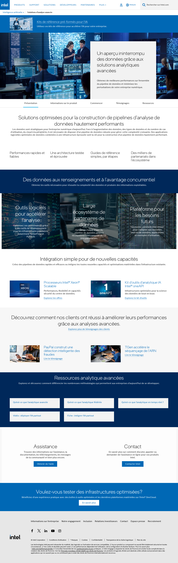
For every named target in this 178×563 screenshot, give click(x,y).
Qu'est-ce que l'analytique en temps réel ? (143, 402)
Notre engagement (71, 521)
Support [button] (34, 5)
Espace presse (138, 521)
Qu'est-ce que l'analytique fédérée (84, 402)
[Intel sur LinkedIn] (46, 531)
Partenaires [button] (88, 5)
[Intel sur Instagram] (59, 531)
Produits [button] (19, 5)
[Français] (130, 5)
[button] (89, 156)
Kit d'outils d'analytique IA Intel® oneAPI (143, 284)
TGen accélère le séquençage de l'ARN (140, 349)
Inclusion (87, 521)
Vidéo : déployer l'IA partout (27, 415)
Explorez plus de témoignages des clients (89, 329)
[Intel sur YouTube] (52, 531)
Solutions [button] (49, 5)
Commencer (96, 103)
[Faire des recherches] (144, 5)
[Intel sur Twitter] (39, 531)
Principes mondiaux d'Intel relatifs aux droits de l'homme (82, 551)
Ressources (148, 103)
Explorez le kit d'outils (136, 298)
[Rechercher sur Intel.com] (162, 5)
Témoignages (122, 103)
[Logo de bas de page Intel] (15, 537)
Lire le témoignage (53, 358)
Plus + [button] (102, 5)
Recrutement (154, 521)
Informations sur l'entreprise (45, 521)
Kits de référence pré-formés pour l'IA (62, 22)
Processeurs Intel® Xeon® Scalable (62, 284)
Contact (124, 521)
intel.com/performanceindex (42, 549)
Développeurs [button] (68, 5)
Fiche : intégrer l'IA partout (80, 415)
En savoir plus (89, 502)
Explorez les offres (53, 298)
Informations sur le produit (63, 103)
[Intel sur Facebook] (32, 531)
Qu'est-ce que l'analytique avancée (30, 402)
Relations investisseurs (106, 521)
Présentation (30, 103)
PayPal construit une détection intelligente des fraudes (62, 350)
